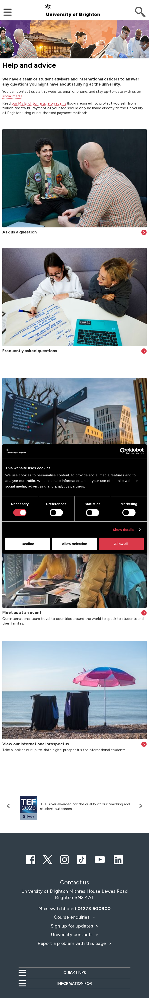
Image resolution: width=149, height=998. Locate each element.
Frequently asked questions (29, 350)
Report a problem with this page (72, 943)
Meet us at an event (21, 612)
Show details (123, 530)
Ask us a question (19, 232)
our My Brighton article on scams (39, 103)
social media (12, 96)
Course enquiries (72, 917)
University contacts (72, 934)
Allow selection (74, 544)
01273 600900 (94, 908)
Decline (28, 544)
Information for (74, 983)
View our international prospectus (35, 743)
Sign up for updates (72, 926)
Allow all (121, 544)
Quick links (74, 972)
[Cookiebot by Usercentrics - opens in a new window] (123, 451)
